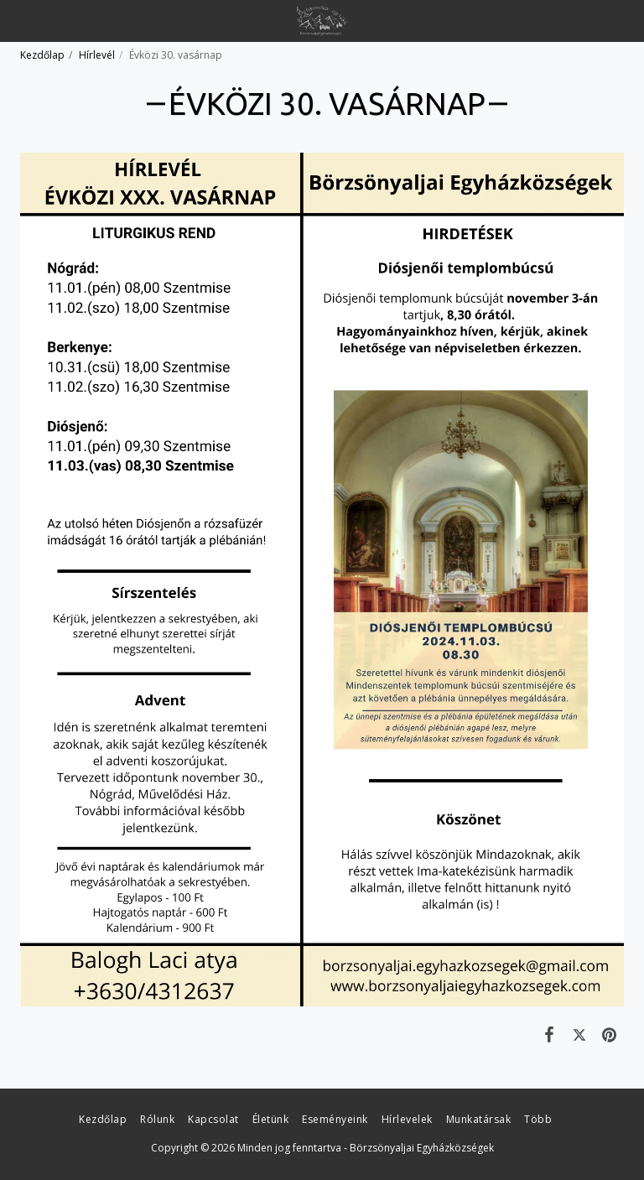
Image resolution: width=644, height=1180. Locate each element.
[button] (18, 20)
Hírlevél (97, 55)
